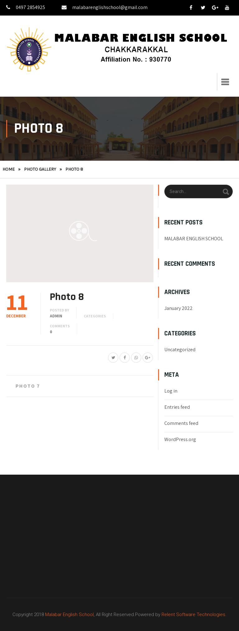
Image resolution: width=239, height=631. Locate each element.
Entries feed (177, 407)
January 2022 (178, 308)
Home (8, 169)
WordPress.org (180, 439)
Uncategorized (179, 349)
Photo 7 (28, 386)
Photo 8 (67, 297)
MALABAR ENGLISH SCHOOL (193, 238)
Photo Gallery (40, 169)
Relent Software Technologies (193, 614)
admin (56, 316)
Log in (170, 391)
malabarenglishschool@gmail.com (105, 7)
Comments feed (181, 423)
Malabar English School (69, 614)
